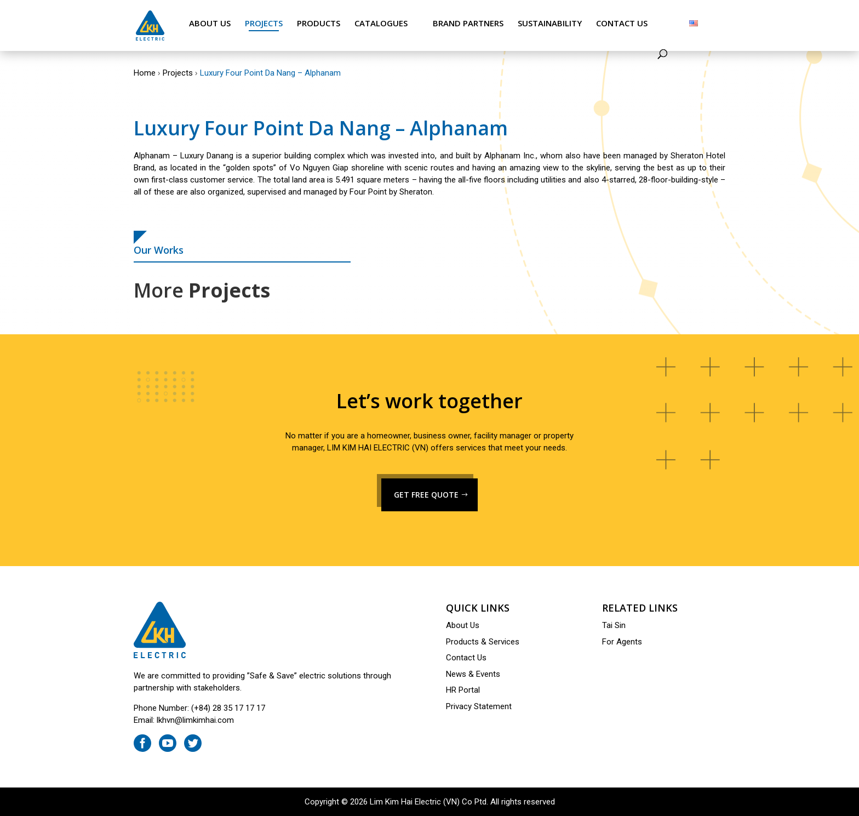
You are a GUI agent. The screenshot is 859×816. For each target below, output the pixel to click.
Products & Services (482, 642)
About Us (210, 23)
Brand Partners (468, 23)
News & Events (473, 674)
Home (145, 73)
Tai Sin (614, 625)
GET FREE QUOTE (426, 494)
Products (318, 23)
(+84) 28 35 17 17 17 (228, 708)
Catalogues (381, 23)
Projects (264, 23)
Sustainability (550, 23)
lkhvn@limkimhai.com (195, 720)
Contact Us (622, 23)
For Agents (622, 642)
